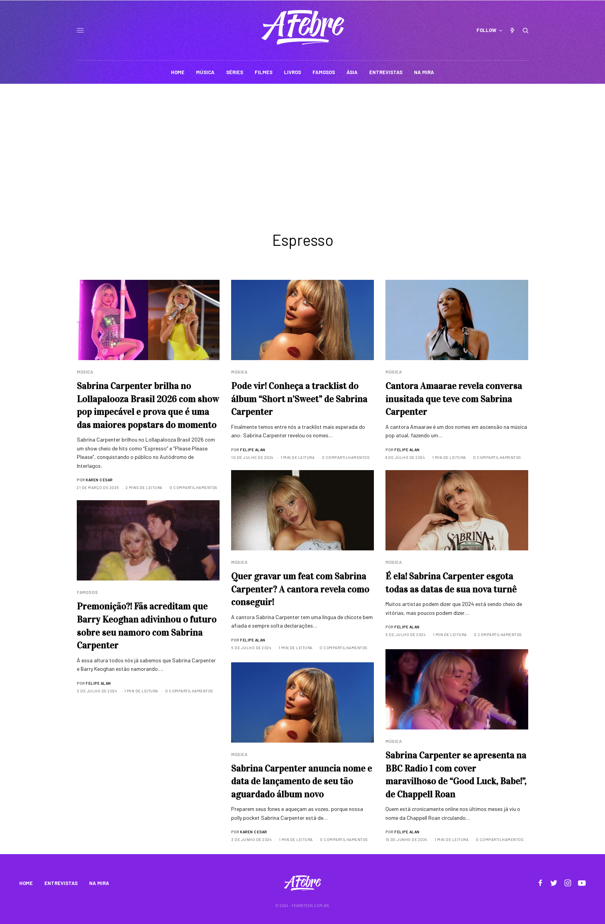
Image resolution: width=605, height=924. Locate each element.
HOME (26, 883)
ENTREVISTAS (61, 883)
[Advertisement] (302, 142)
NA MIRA (99, 883)
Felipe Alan (252, 449)
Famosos (87, 592)
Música (85, 371)
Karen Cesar (99, 479)
